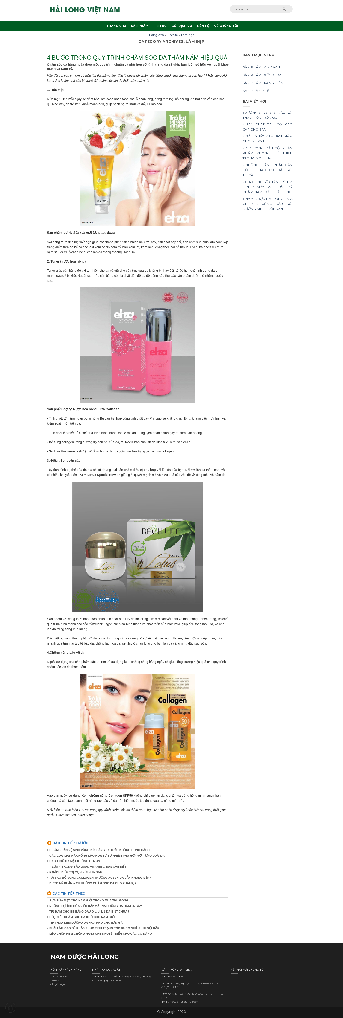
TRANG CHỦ (116, 26)
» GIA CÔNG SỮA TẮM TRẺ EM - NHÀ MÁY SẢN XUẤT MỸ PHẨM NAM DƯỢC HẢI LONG (268, 187)
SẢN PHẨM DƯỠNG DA (262, 75)
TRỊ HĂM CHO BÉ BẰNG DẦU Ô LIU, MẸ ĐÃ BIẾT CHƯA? (89, 911)
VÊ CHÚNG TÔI (226, 26)
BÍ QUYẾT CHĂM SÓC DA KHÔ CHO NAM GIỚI (82, 917)
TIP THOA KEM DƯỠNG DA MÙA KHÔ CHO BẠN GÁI (86, 922)
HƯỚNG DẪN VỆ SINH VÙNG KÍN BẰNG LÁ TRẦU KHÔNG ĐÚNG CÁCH (99, 850)
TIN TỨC (159, 26)
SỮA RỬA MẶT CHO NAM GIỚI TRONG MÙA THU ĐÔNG (88, 900)
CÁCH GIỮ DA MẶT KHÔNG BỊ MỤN (74, 861)
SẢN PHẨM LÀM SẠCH (261, 67)
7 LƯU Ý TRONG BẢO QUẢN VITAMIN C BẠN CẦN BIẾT (87, 866)
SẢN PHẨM (139, 26)
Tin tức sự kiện (59, 976)
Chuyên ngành (59, 984)
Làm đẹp (188, 35)
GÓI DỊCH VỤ (181, 26)
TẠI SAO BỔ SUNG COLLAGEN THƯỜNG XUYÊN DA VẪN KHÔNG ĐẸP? (100, 877)
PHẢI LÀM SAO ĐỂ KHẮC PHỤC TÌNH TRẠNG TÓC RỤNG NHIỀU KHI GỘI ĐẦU (104, 928)
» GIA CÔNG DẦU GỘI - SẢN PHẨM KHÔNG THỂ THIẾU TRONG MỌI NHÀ (268, 153)
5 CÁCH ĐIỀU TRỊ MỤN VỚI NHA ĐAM (76, 872)
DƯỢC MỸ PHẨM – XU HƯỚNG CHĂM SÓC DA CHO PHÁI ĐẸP (92, 883)
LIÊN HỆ (203, 26)
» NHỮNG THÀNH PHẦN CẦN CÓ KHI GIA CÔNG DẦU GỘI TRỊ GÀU (268, 170)
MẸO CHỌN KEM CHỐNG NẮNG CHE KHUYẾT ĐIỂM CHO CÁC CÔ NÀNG (100, 933)
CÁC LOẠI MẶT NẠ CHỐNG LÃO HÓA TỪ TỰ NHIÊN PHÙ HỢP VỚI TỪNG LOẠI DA (107, 855)
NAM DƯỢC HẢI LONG (84, 957)
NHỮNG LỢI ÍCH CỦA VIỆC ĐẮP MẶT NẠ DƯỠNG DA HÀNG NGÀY (95, 906)
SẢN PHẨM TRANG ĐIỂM (263, 83)
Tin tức (172, 35)
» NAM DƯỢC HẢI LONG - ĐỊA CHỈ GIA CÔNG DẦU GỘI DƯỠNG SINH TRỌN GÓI (268, 204)
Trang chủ (156, 35)
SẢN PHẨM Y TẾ (256, 91)
